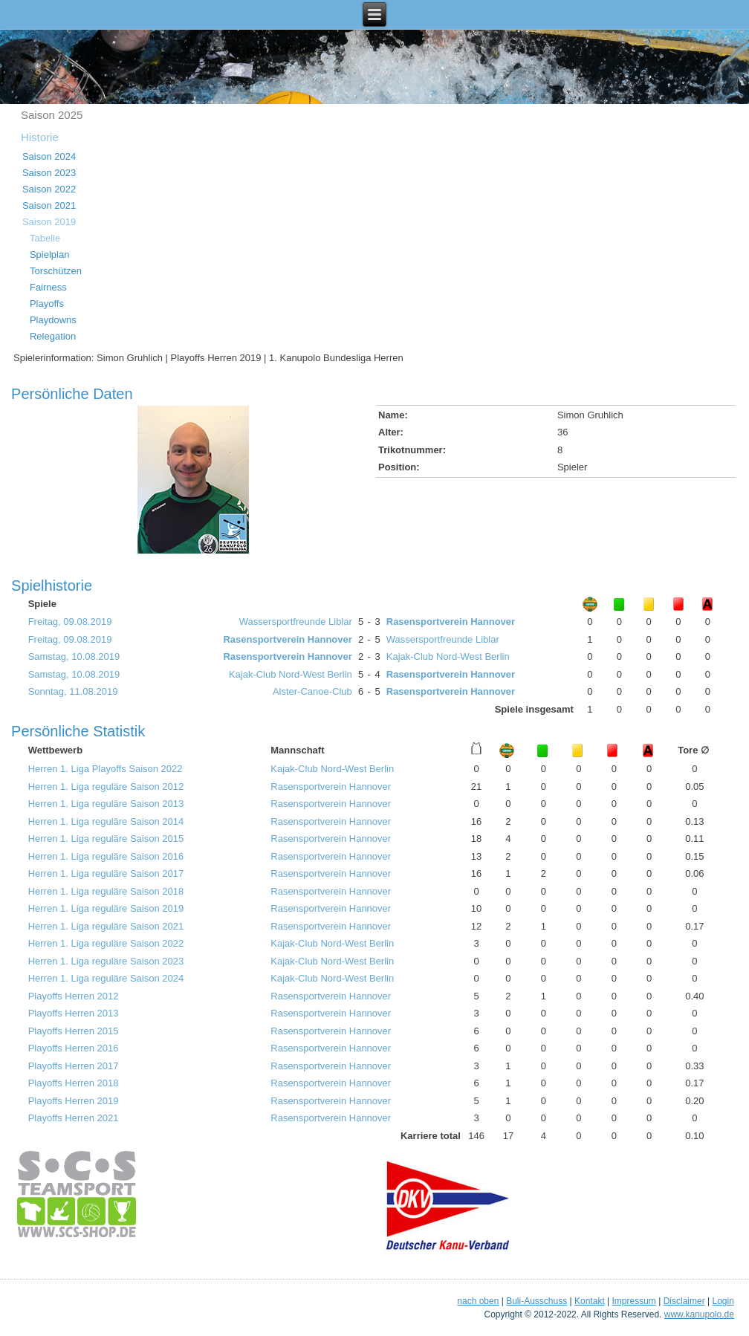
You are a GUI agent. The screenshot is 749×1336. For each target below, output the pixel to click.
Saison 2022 (49, 189)
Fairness (48, 287)
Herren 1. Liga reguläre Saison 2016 (106, 856)
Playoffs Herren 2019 (73, 1100)
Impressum (634, 1301)
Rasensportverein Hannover (450, 621)
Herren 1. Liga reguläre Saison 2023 (106, 961)
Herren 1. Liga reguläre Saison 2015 (106, 838)
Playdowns (53, 319)
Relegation (53, 336)
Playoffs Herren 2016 (73, 1048)
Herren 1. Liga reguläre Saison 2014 (106, 821)
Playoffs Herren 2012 (73, 996)
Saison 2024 (49, 156)
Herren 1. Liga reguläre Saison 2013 (106, 803)
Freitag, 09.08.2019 (70, 621)
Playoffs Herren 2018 (73, 1083)
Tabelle (45, 238)
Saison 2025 (51, 114)
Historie (40, 137)
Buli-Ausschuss (536, 1301)
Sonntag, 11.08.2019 (73, 691)
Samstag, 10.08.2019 (74, 656)
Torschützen (56, 270)
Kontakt (589, 1301)
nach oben (478, 1301)
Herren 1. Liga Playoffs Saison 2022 (105, 768)
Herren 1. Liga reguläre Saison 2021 (106, 926)
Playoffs (47, 303)
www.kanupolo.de (699, 1314)
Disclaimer (684, 1301)
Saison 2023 (49, 172)
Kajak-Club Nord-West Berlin (448, 656)
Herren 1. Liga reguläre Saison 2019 (106, 908)
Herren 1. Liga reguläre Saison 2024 (106, 978)
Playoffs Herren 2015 (73, 1031)
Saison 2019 (49, 221)
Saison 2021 (49, 205)
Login (722, 1301)
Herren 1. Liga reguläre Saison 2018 (106, 891)
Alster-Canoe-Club (312, 691)
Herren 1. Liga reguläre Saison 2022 (106, 943)
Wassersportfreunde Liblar (295, 621)
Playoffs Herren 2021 (73, 1117)
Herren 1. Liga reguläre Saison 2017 (106, 873)
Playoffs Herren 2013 (73, 1013)
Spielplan (50, 254)
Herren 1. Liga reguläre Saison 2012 (106, 786)
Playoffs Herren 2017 (73, 1065)
